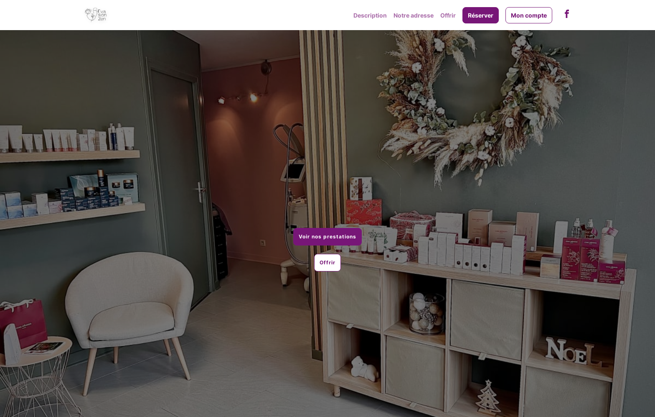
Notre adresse (414, 15)
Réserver (480, 15)
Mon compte (529, 15)
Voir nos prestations (327, 236)
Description (370, 15)
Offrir (448, 15)
